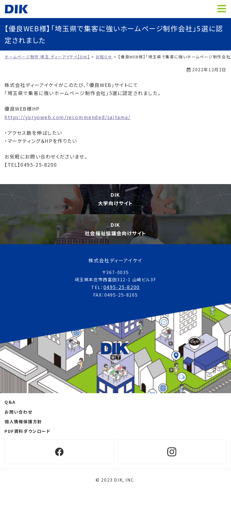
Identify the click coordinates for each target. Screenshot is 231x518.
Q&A (10, 402)
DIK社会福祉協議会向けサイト (115, 228)
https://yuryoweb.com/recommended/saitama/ (68, 117)
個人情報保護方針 (23, 421)
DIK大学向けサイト (115, 198)
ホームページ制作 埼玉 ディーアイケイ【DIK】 (16, 9)
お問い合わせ (18, 412)
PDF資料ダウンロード (28, 431)
